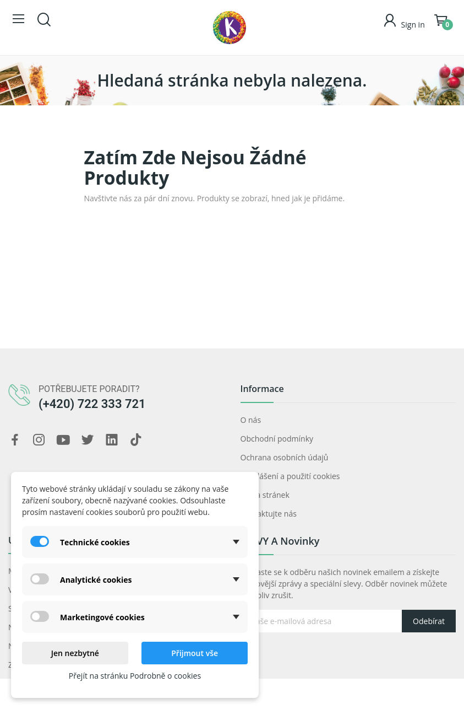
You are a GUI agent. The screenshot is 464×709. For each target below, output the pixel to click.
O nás (251, 420)
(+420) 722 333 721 (92, 404)
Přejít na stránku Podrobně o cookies (135, 675)
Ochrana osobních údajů (285, 457)
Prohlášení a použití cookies (290, 476)
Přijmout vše (194, 653)
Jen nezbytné (75, 653)
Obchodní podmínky (277, 438)
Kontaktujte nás (269, 513)
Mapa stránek (265, 495)
